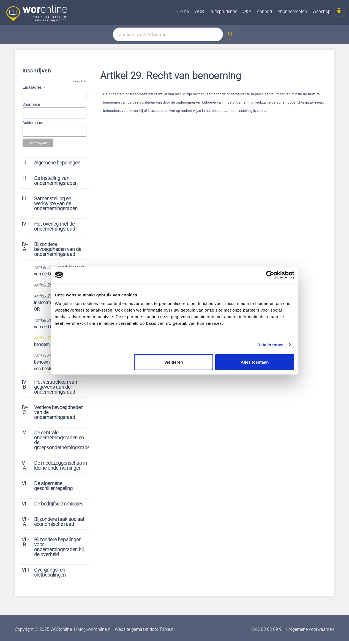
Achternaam (33, 122)
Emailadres (34, 87)
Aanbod (264, 11)
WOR (199, 11)
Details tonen (270, 344)
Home (183, 11)
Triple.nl (167, 629)
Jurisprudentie (223, 11)
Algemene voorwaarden (311, 629)
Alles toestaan (255, 362)
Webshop (321, 11)
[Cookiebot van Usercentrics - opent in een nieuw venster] (270, 275)
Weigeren (173, 362)
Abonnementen (292, 11)
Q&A (247, 11)
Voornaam (31, 104)
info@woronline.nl (93, 629)
